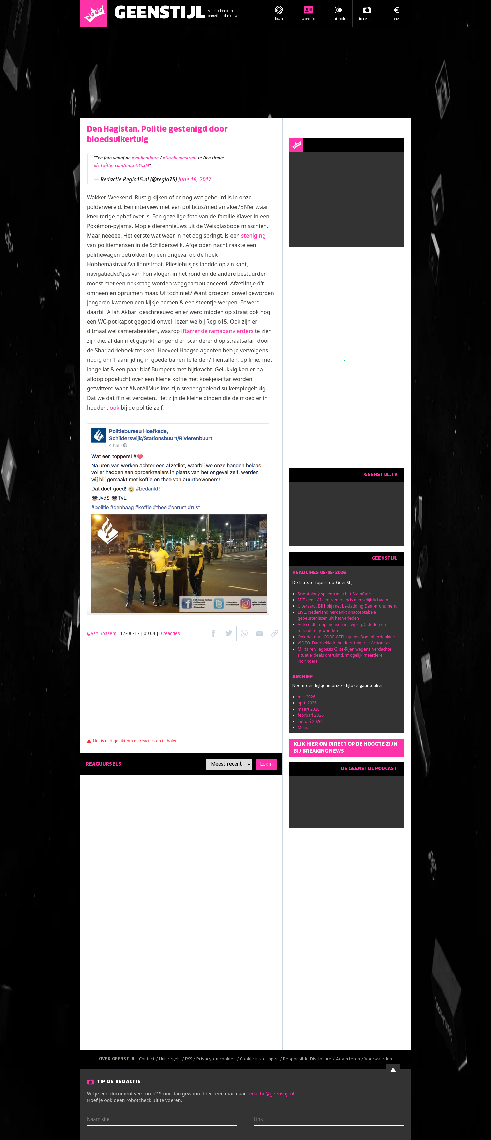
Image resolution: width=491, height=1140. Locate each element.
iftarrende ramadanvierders (217, 331)
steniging (253, 235)
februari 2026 (311, 715)
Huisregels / (172, 1059)
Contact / (149, 1059)
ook (115, 407)
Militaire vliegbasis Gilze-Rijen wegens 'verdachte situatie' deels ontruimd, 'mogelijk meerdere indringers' (344, 655)
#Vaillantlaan (145, 158)
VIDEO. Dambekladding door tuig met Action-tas (344, 643)
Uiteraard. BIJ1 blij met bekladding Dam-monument (347, 606)
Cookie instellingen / (261, 1059)
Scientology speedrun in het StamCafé (334, 594)
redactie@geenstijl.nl (270, 1093)
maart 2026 (309, 709)
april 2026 (307, 703)
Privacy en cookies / (218, 1059)
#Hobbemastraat (180, 158)
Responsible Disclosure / (309, 1059)
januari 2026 (310, 721)
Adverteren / (350, 1059)
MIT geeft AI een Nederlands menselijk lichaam (343, 600)
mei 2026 (306, 697)
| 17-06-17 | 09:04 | (149, 634)
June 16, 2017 (194, 179)
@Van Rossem (101, 634)
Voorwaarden (378, 1059)
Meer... (304, 727)
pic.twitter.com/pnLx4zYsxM (121, 165)
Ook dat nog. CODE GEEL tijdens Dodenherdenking (346, 637)
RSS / (190, 1059)
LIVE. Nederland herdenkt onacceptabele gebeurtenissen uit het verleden (337, 615)
